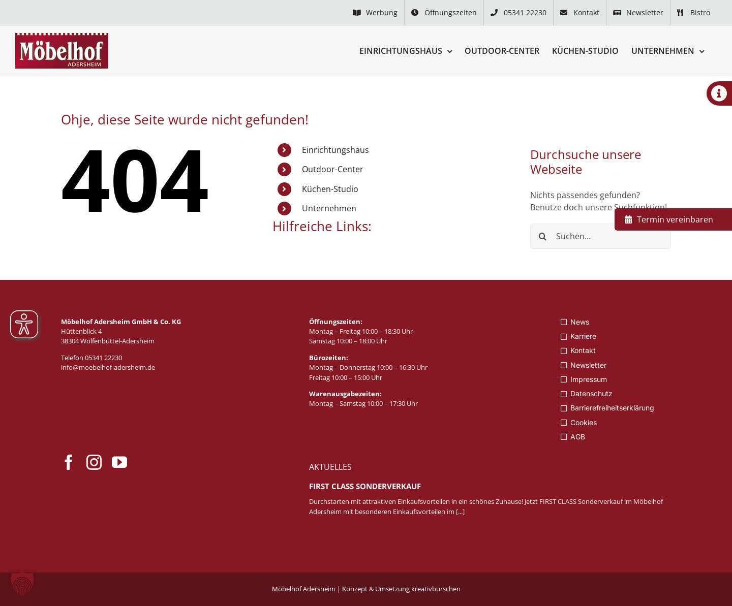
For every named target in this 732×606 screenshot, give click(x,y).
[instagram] (94, 462)
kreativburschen (436, 588)
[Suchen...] (601, 236)
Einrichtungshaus (335, 149)
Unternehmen (329, 208)
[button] (22, 583)
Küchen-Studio (330, 189)
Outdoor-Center (332, 169)
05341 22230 (103, 357)
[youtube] (119, 462)
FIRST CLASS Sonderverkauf (365, 486)
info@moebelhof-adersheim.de (108, 367)
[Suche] (543, 236)
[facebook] (68, 462)
